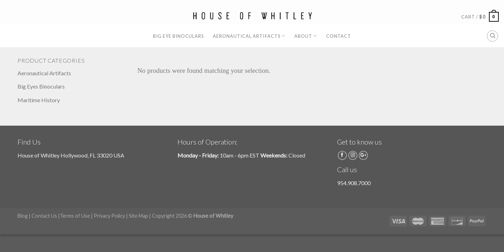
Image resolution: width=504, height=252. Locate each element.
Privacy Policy (109, 216)
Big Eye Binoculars (178, 36)
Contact (338, 36)
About (305, 36)
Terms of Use (75, 216)
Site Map (138, 216)
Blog (23, 216)
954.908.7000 (354, 183)
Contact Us (44, 216)
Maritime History (39, 100)
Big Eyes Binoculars (41, 86)
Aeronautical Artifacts (249, 36)
